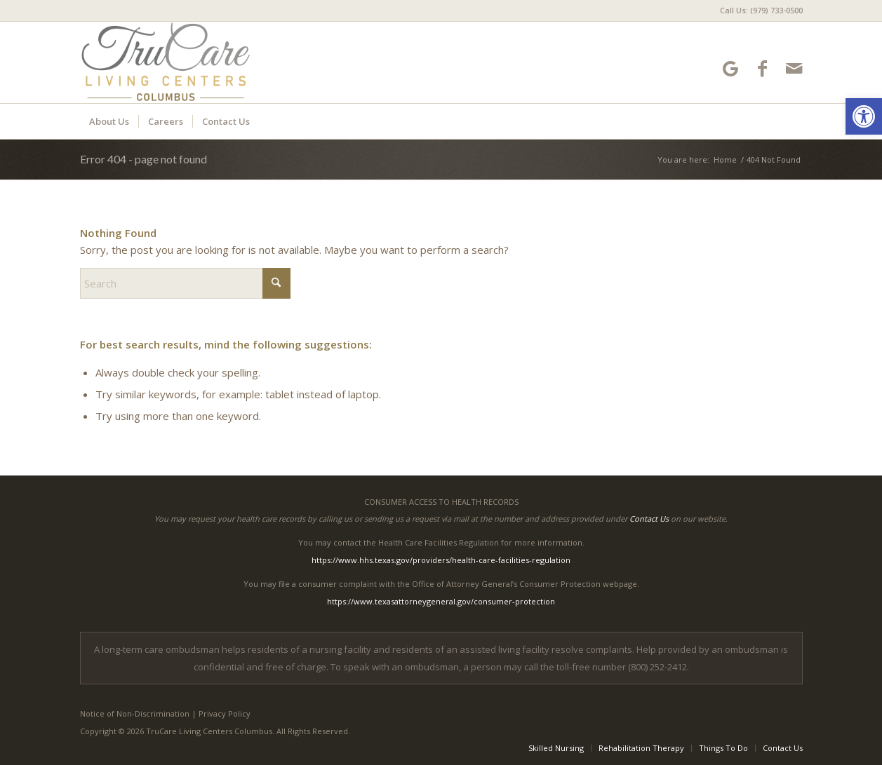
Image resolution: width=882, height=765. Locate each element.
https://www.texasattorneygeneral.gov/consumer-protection (441, 601)
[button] (864, 116)
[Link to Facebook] (762, 68)
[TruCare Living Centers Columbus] (207, 62)
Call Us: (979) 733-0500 (761, 10)
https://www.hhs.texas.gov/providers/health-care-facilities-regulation (441, 560)
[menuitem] (758, 10)
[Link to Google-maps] (731, 68)
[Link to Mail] (794, 68)
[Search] (185, 283)
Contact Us (649, 518)
